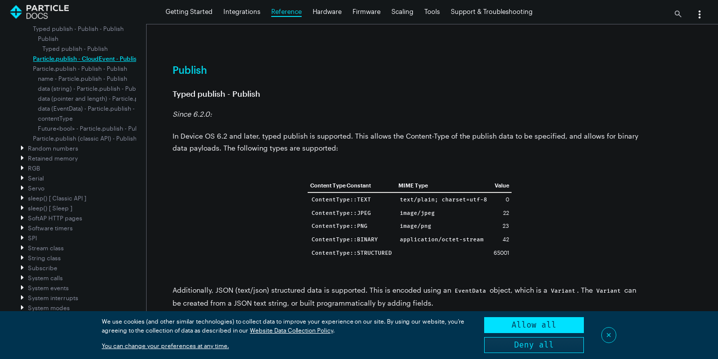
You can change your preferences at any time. (165, 345)
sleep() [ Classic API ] (57, 197)
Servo (36, 187)
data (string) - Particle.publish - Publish (92, 88)
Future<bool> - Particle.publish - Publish (93, 128)
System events (48, 287)
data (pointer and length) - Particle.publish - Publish (109, 98)
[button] (700, 15)
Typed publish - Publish (75, 48)
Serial (36, 178)
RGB (34, 168)
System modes (49, 307)
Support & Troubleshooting (492, 11)
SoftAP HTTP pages (55, 217)
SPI (32, 237)
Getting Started (189, 11)
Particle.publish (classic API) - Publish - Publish (97, 138)
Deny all (534, 345)
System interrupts (53, 297)
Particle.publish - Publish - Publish (80, 68)
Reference (286, 11)
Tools (432, 11)
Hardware (327, 11)
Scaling (402, 11)
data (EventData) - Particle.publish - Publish (97, 108)
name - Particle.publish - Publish (82, 78)
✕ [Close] (609, 335)
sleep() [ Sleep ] (50, 207)
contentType (55, 118)
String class (44, 257)
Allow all (534, 325)
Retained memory (53, 158)
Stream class (46, 247)
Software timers (50, 227)
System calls (45, 277)
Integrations (241, 11)
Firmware (366, 11)
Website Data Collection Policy (291, 330)
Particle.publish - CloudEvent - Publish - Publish (99, 58)
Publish (48, 38)
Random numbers (53, 148)
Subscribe (42, 267)
